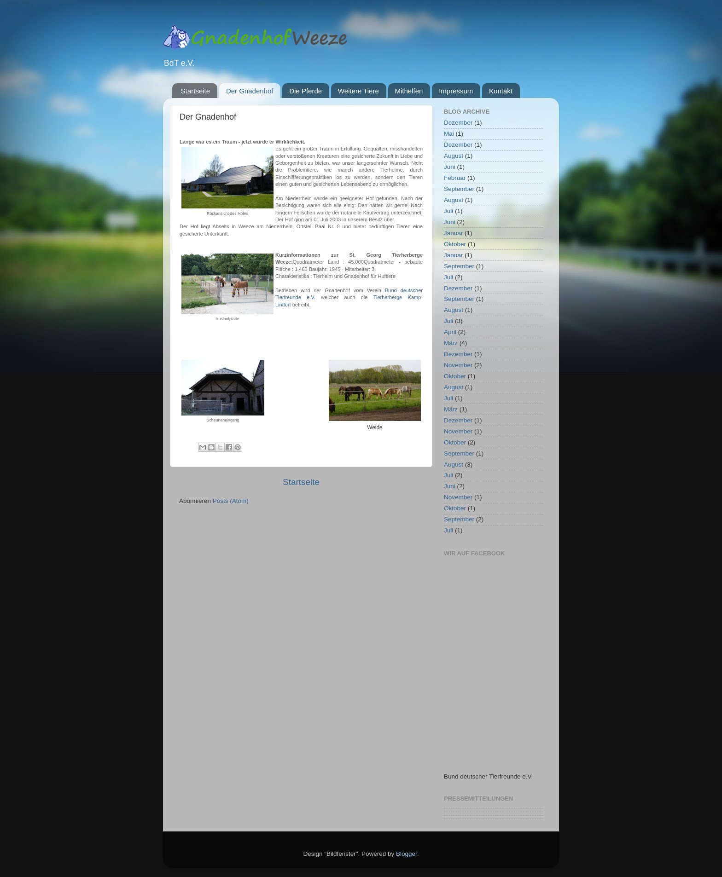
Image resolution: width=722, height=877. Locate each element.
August (453, 155)
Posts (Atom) (231, 500)
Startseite (195, 91)
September (459, 188)
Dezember (458, 122)
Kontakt (500, 91)
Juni (449, 166)
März (451, 343)
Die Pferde (305, 91)
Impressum (456, 91)
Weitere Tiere (358, 91)
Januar (453, 233)
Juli (448, 211)
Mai (449, 133)
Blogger (406, 853)
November (458, 365)
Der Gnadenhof (250, 91)
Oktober (455, 244)
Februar (455, 177)
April (450, 332)
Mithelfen (409, 91)
